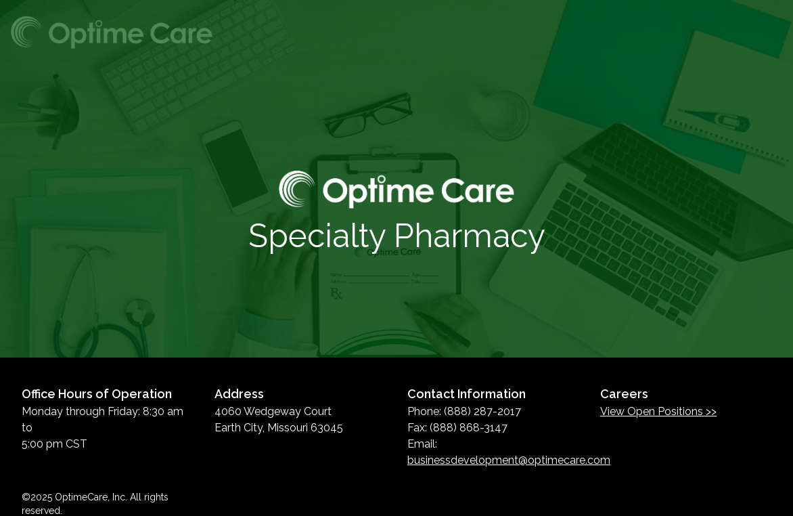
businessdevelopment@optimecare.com (508, 460)
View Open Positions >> (658, 411)
